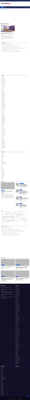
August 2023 (3, 109)
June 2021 (2, 137)
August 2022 (3, 122)
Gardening (2, 161)
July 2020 (2, 148)
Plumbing (2, 171)
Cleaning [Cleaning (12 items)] (8, 213)
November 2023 (3, 106)
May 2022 (2, 125)
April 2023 (2, 114)
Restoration (2, 176)
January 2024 (3, 104)
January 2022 (3, 130)
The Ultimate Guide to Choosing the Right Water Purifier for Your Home (10, 46)
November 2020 (17, 359)
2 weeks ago (3, 193)
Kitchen (17, 276)
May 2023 (2, 113)
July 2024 (2, 100)
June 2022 (2, 124)
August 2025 (17, 297)
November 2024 (3, 96)
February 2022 (3, 129)
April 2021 (2, 138)
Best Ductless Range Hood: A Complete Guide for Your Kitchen (9, 49)
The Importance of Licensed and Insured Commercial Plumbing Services (10, 51)
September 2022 (3, 121)
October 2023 (3, 107)
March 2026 (16, 288)
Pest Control (3, 170)
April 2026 (2, 76)
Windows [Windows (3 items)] (3, 222)
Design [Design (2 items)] (25, 213)
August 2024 (3, 99)
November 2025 (3, 82)
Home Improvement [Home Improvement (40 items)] (8, 217)
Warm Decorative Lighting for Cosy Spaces (6, 44)
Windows (2, 178)
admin (7, 35)
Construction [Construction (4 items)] (14, 213)
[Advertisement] (15, 16)
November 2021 (3, 132)
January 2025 (17, 305)
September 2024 (3, 98)
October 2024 (3, 97)
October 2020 (3, 145)
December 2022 (3, 117)
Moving (2, 382)
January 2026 (3, 80)
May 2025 (2, 89)
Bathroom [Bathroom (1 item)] (3, 213)
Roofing (2, 177)
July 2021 (16, 350)
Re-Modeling (3, 172)
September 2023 (3, 108)
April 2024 (16, 314)
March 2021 (2, 139)
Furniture (2, 160)
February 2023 (3, 116)
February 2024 (17, 315)
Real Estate (2, 389)
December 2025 (3, 81)
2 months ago (22, 187)
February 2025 (3, 92)
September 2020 (3, 146)
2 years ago (3, 35)
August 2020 (3, 147)
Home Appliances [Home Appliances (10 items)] (19, 214)
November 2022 (17, 332)
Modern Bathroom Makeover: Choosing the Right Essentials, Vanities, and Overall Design (24, 192)
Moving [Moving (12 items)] (4, 218)
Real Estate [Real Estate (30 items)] (10, 220)
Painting (3, 31)
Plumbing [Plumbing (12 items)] (24, 218)
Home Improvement (4, 163)
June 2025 (2, 88)
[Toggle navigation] (4, 7)
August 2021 (17, 349)
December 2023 (3, 105)
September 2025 (3, 84)
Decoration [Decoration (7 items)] (20, 213)
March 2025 (2, 91)
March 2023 (2, 115)
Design (1, 372)
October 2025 (3, 83)
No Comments (11, 35)
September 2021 (3, 133)
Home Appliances (3, 162)
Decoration (3, 190)
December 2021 (3, 131)
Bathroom (2, 153)
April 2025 (2, 90)
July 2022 (2, 123)
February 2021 (3, 140)
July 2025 (16, 298)
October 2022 (17, 333)
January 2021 (3, 141)
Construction (3, 155)
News (2, 168)
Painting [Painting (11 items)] (13, 218)
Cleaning (2, 154)
